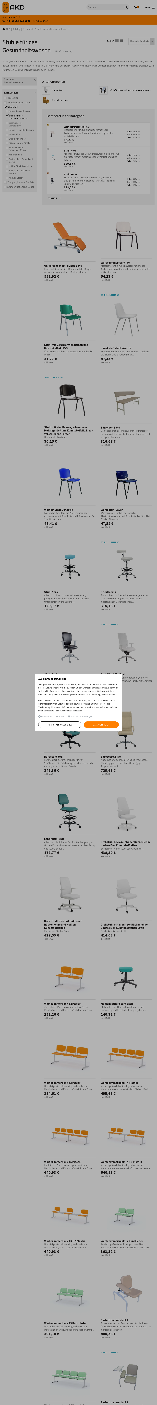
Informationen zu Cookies (51, 716)
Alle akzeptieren (101, 725)
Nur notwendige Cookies (60, 725)
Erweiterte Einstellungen (80, 716)
